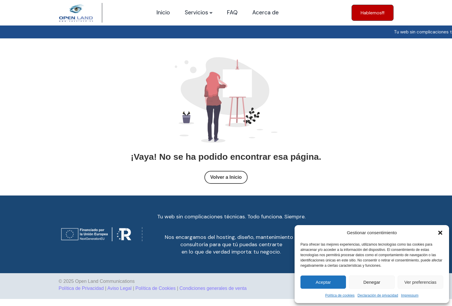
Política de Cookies (155, 288)
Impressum (409, 295)
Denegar (371, 282)
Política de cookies (339, 295)
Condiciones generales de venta (213, 288)
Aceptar (323, 282)
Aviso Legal (119, 288)
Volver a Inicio (226, 177)
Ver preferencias (420, 282)
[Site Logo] (76, 13)
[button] (440, 233)
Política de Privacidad (81, 288)
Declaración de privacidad (377, 295)
